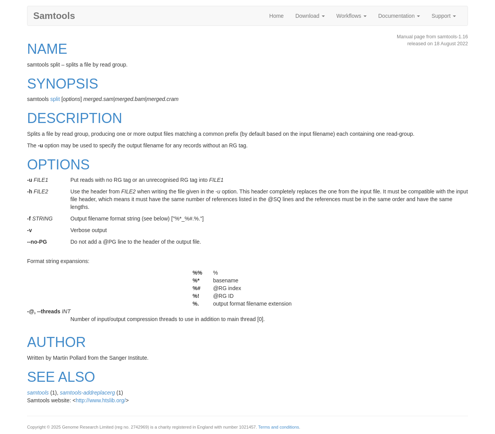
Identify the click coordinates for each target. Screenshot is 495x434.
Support (444, 16)
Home (276, 16)
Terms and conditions (278, 427)
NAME (47, 49)
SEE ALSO (61, 377)
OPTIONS (58, 165)
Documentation (399, 16)
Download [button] (310, 16)
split (55, 99)
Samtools (54, 15)
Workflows (351, 16)
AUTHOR (56, 342)
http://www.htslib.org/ (101, 400)
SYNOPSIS (62, 84)
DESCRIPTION (74, 118)
